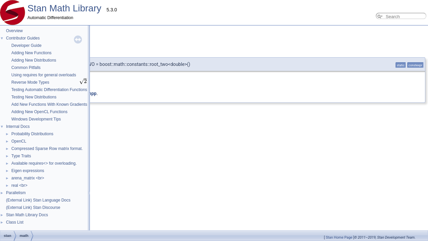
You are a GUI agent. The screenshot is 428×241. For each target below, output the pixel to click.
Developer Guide (26, 45)
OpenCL (18, 141)
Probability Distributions (32, 134)
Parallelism (16, 192)
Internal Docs (18, 126)
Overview (14, 30)
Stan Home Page (339, 237)
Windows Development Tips (36, 119)
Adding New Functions (31, 53)
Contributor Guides (23, 38)
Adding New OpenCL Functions (39, 111)
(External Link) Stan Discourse (33, 207)
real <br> (19, 185)
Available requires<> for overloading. (44, 163)
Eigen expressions (27, 170)
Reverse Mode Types (30, 82)
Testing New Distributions (34, 97)
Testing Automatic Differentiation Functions (49, 89)
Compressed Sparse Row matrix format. (47, 148)
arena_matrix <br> (27, 178)
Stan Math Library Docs (27, 215)
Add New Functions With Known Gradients (49, 104)
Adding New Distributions (33, 60)
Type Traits (21, 156)
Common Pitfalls (25, 67)
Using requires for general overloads (43, 75)
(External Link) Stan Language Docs (38, 200)
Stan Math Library (64, 8)
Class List (14, 222)
